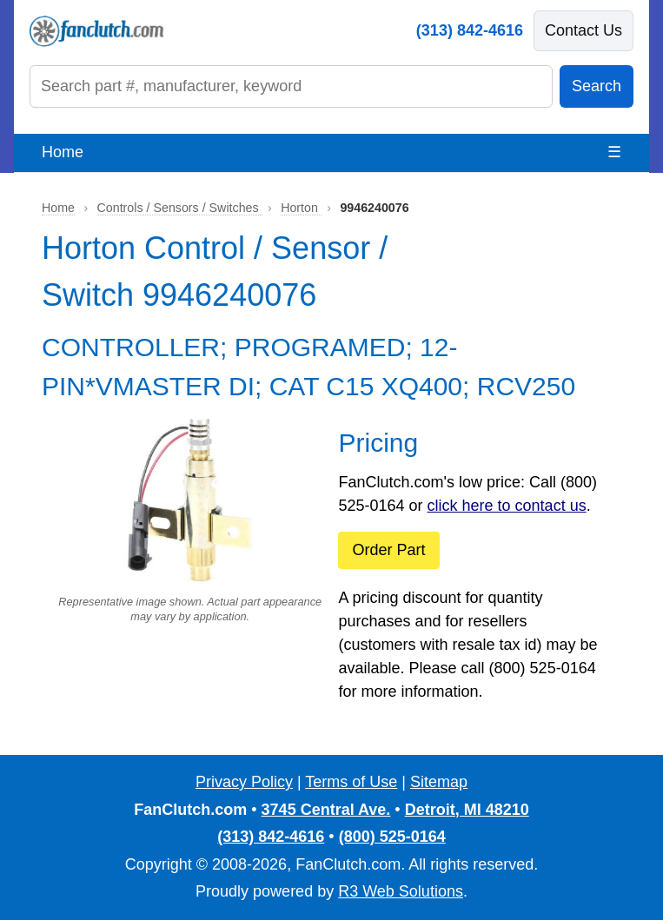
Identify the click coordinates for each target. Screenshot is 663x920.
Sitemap (438, 782)
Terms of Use (351, 782)
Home (62, 152)
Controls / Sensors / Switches (179, 208)
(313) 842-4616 (469, 30)
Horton (301, 208)
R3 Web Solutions (400, 891)
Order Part (388, 550)
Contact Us (583, 30)
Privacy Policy (244, 782)
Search (596, 86)
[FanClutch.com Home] (96, 31)
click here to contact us (507, 505)
